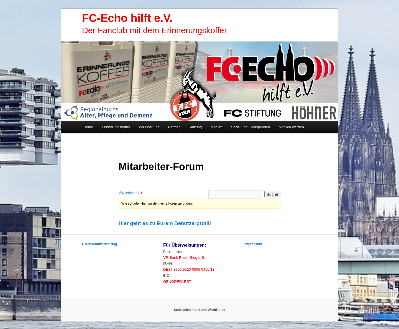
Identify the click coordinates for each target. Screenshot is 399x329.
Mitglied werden (291, 127)
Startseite (126, 192)
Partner (174, 127)
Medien (216, 127)
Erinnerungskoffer (116, 127)
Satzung (195, 127)
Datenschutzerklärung (99, 244)
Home (88, 127)
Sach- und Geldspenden (250, 127)
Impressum (253, 244)
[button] (165, 223)
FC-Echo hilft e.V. (127, 18)
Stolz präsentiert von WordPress (199, 310)
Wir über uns (149, 127)
